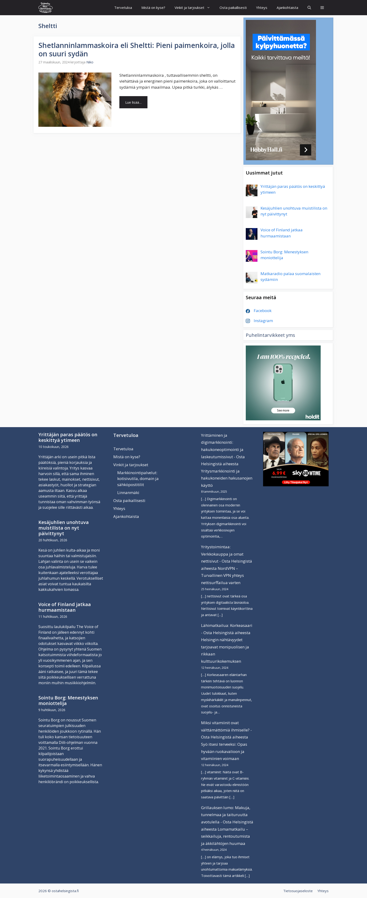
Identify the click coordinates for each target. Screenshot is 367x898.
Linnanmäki (128, 492)
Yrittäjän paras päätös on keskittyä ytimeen (67, 437)
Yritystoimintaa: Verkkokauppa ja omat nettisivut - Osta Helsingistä (226, 554)
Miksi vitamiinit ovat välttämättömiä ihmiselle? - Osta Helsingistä (226, 730)
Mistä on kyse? (153, 7)
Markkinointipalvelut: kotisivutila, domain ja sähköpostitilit (138, 478)
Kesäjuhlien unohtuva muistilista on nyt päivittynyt (63, 528)
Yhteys (261, 7)
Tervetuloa (123, 7)
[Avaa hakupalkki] (309, 7)
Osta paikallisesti (233, 7)
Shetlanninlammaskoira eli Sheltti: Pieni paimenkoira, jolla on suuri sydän (136, 49)
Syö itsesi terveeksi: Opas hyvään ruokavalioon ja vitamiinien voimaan (224, 751)
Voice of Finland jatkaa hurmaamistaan (64, 607)
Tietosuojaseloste (298, 890)
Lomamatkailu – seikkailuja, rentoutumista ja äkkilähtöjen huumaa (225, 836)
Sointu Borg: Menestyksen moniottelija (68, 700)
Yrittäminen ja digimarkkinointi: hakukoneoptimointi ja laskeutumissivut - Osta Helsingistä (223, 449)
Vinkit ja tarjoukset (195, 7)
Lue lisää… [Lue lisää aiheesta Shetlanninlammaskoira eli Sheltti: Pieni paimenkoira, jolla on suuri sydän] (133, 102)
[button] (322, 7)
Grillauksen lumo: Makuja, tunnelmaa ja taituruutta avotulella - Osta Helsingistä (227, 815)
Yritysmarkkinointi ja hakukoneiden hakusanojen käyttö (226, 478)
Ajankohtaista (287, 7)
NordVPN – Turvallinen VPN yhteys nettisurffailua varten (222, 575)
